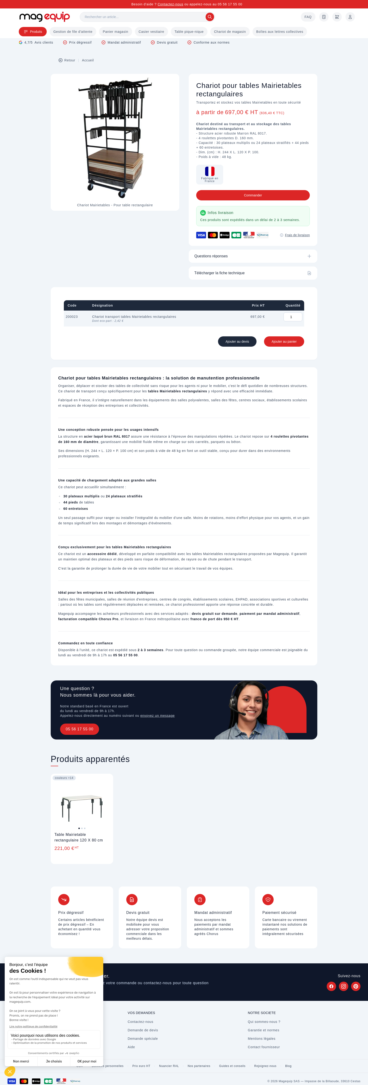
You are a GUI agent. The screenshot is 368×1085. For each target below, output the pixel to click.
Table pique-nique (189, 32)
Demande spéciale (143, 1038)
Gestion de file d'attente (72, 32)
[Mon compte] (350, 17)
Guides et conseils (232, 1066)
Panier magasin (115, 32)
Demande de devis (143, 1030)
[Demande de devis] (324, 17)
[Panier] (337, 17)
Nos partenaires (199, 1066)
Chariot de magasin (230, 32)
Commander (253, 195)
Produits (32, 31)
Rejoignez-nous (265, 1066)
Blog (288, 1066)
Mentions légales (262, 1038)
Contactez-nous (170, 4)
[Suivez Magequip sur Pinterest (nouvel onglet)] (355, 986)
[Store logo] (44, 16)
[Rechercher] (147, 17)
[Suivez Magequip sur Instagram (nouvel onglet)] (343, 986)
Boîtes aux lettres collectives (279, 32)
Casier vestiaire (151, 32)
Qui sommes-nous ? (264, 1022)
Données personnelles (107, 1066)
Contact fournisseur (264, 1047)
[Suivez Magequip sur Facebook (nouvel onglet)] (331, 986)
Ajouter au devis (237, 341)
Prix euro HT (141, 1066)
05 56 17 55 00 (79, 729)
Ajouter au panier (284, 341)
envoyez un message (157, 715)
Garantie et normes (263, 1030)
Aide (131, 1047)
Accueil (88, 60)
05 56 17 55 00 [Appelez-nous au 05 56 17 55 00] (230, 4)
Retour (66, 60)
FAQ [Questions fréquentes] (308, 17)
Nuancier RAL (169, 1066)
